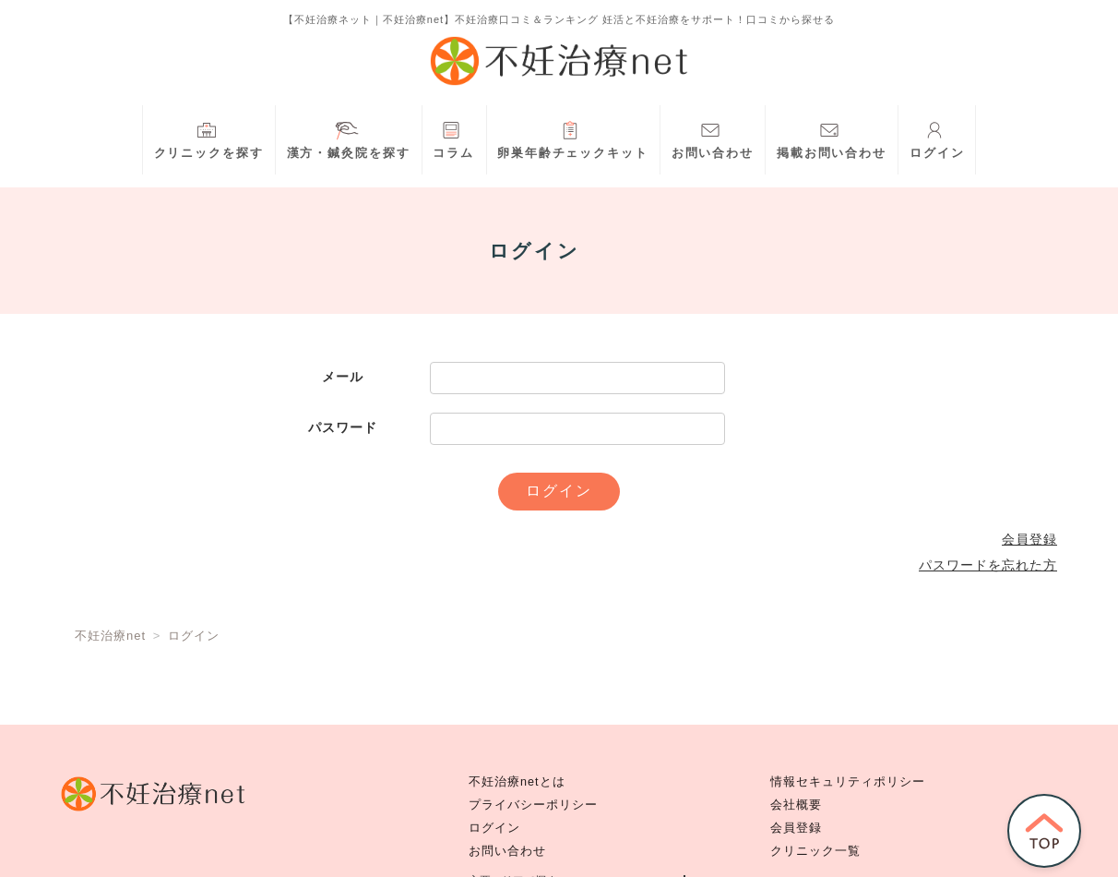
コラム (453, 138)
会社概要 (796, 805)
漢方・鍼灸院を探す (348, 138)
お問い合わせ (713, 138)
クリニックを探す (209, 138)
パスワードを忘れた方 (988, 565)
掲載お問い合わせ (831, 138)
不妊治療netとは (517, 781)
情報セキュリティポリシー (847, 781)
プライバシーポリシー (533, 805)
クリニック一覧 (815, 851)
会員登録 (1029, 539)
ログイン (937, 138)
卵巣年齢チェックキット (572, 138)
